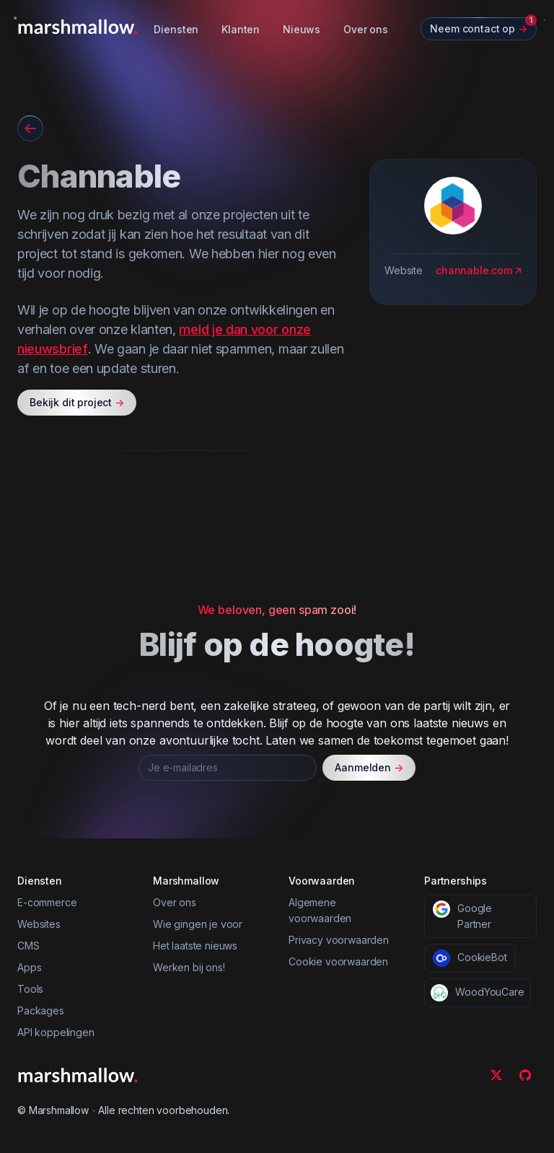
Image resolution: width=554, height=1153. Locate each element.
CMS (28, 945)
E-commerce (46, 902)
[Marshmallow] (77, 26)
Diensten (176, 29)
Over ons (365, 29)
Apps (29, 967)
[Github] (525, 1075)
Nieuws (301, 29)
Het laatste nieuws (195, 945)
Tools (30, 989)
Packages (40, 1010)
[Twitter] (496, 1075)
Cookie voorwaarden (338, 961)
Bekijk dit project (77, 403)
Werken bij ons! (189, 967)
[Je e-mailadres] (227, 768)
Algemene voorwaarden (320, 910)
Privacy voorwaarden (339, 940)
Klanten (240, 29)
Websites (39, 924)
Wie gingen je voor (197, 924)
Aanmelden (369, 768)
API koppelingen (55, 1032)
